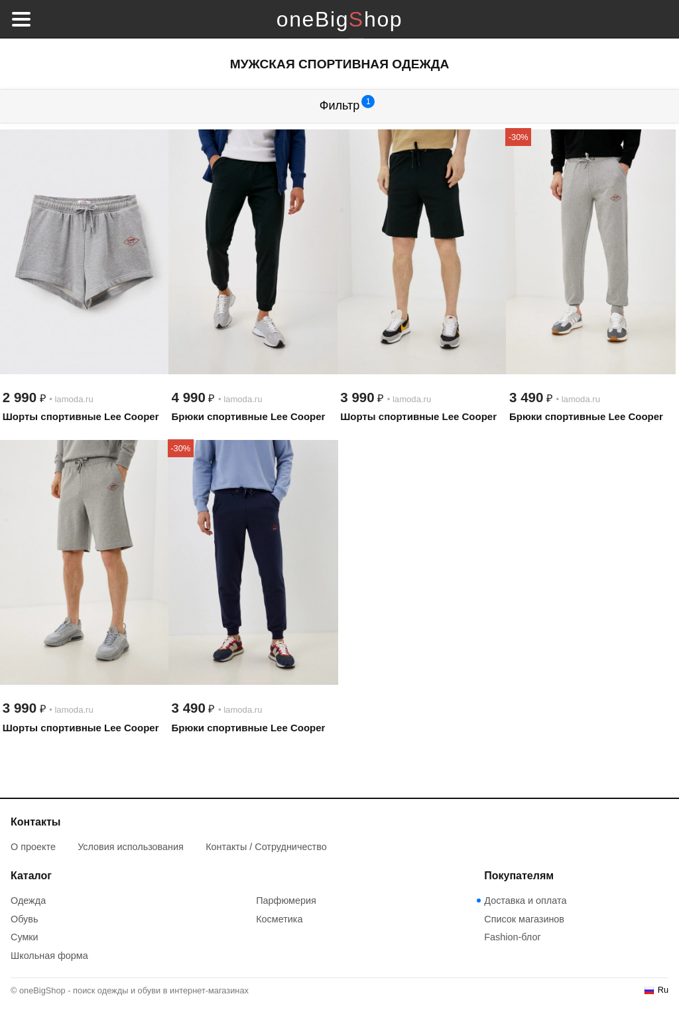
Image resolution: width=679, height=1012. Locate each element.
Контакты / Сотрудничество (266, 846)
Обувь (24, 919)
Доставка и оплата (525, 900)
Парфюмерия (286, 900)
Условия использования (131, 846)
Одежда (28, 900)
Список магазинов (524, 919)
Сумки (24, 937)
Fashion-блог (512, 937)
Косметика (279, 919)
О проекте (33, 846)
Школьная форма (49, 955)
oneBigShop (339, 19)
